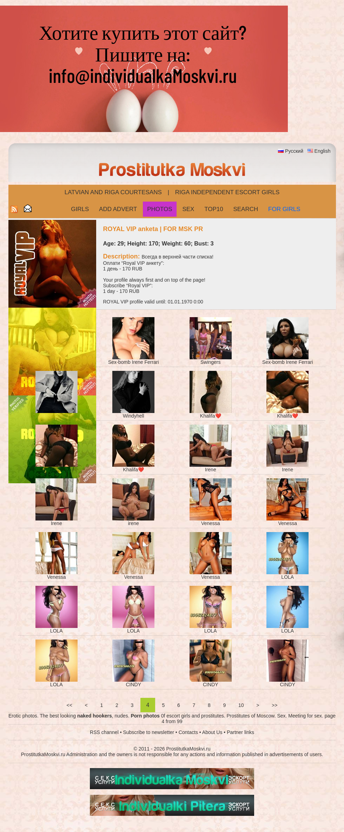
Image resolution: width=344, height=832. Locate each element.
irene (133, 523)
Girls (80, 209)
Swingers (210, 362)
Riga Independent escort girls (227, 192)
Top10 (213, 209)
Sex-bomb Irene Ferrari (133, 362)
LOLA (287, 577)
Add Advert (118, 209)
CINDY (133, 684)
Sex (188, 209)
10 (241, 705)
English (323, 151)
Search (245, 209)
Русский (294, 151)
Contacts (188, 732)
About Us (212, 732)
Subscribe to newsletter (148, 732)
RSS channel (104, 732)
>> (274, 705)
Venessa (210, 523)
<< (69, 705)
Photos (159, 209)
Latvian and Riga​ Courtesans (113, 192)
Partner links (240, 732)
